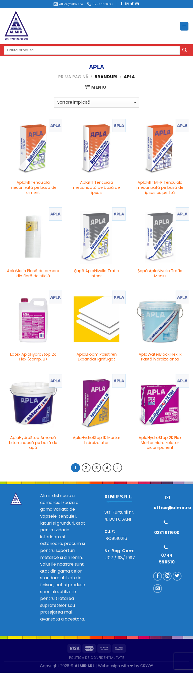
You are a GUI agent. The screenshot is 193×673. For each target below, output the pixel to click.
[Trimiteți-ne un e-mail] (137, 4)
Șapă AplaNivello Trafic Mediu (160, 273)
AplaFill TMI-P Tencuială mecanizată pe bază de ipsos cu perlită (160, 187)
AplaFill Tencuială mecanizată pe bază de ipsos (96, 187)
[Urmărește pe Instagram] (126, 4)
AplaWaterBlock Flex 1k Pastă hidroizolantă (160, 357)
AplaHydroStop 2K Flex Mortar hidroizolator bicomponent (160, 442)
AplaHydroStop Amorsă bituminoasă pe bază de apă (33, 442)
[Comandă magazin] (96, 102)
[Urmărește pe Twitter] (132, 4)
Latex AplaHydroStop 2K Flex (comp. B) (33, 357)
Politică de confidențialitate (96, 657)
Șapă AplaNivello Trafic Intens (96, 273)
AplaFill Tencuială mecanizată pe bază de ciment (33, 187)
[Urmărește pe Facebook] (121, 4)
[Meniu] (184, 26)
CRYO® (146, 665)
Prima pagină (73, 77)
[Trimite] (184, 50)
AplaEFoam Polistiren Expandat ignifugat (97, 357)
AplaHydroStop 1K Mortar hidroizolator (96, 440)
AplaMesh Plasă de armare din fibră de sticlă (33, 273)
